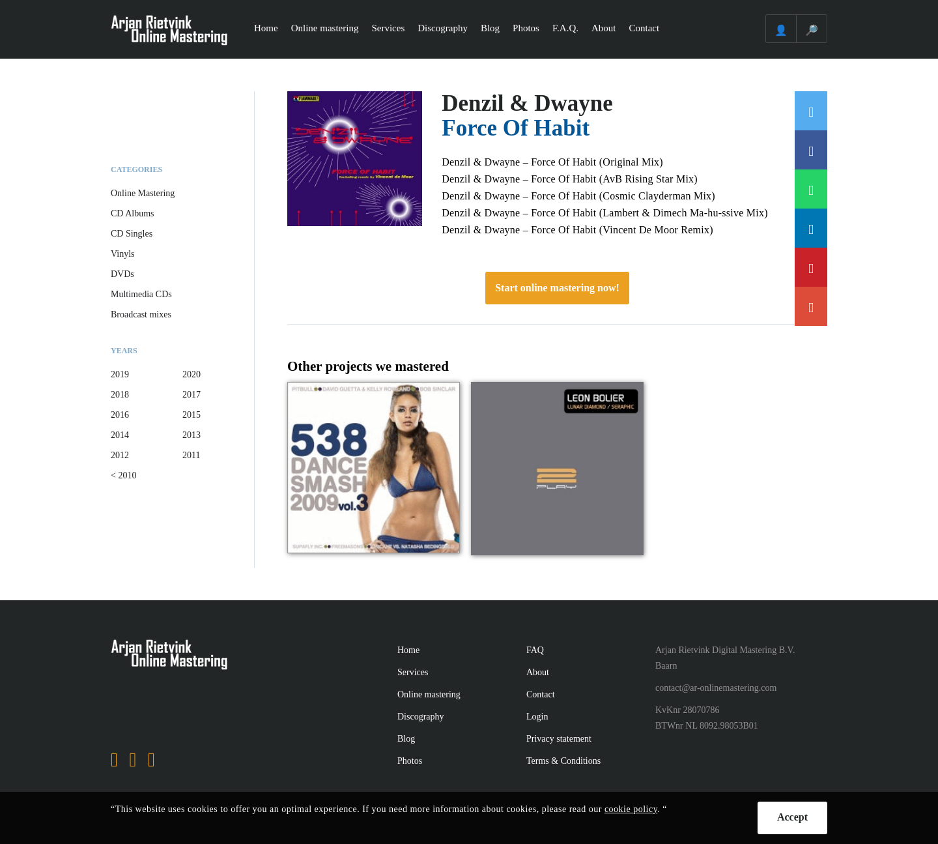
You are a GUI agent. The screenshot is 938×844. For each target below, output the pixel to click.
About (603, 28)
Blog (490, 28)
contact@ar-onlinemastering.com (715, 688)
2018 (120, 395)
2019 (120, 374)
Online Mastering (143, 193)
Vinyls (123, 254)
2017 (191, 395)
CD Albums (132, 213)
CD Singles (131, 234)
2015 (191, 415)
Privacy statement (558, 739)
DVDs (122, 274)
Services (388, 28)
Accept (792, 816)
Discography (443, 28)
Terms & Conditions (563, 761)
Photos (526, 28)
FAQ (535, 650)
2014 (120, 435)
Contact (644, 28)
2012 (120, 455)
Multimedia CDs (141, 294)
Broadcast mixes (141, 314)
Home (266, 28)
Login (537, 716)
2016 (120, 415)
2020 (191, 374)
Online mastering (325, 28)
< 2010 (123, 475)
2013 (191, 435)
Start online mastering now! (557, 287)
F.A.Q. (565, 28)
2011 (191, 455)
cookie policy (630, 809)
